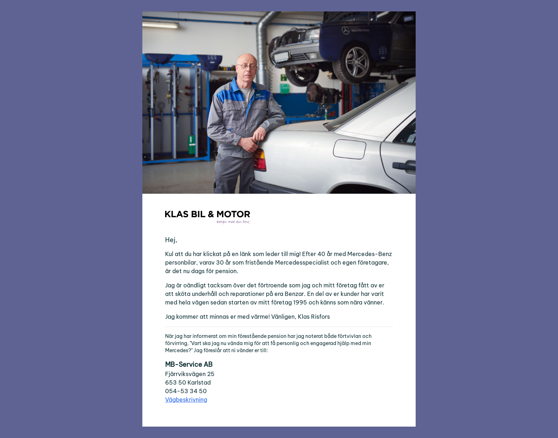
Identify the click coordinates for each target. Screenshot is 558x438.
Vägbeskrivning (186, 399)
